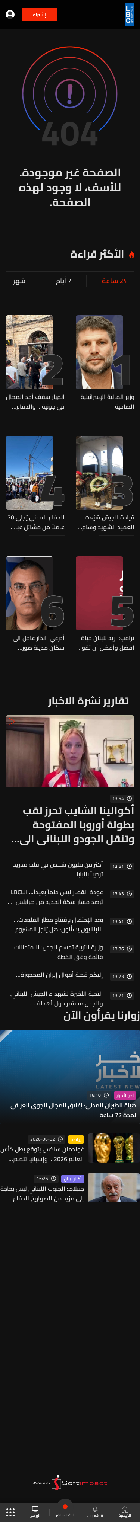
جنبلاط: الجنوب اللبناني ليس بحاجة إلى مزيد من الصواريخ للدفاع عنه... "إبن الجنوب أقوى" (42, 1193)
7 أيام (63, 281)
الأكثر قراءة (97, 254)
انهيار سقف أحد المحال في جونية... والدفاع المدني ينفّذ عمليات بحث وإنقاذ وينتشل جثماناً (35, 401)
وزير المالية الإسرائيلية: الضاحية (106, 401)
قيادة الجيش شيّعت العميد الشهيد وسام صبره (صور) (108, 522)
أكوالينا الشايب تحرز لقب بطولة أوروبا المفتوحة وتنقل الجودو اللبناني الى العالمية (76, 824)
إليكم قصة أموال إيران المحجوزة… (59, 974)
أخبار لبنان (72, 1179)
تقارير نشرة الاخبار (88, 701)
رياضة (76, 1139)
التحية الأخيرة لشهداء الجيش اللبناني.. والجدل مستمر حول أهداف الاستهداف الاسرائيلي (55, 998)
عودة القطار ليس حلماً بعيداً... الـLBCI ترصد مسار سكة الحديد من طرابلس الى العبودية (54, 897)
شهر (19, 281)
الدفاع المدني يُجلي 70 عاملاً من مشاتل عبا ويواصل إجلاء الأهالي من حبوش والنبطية (36, 522)
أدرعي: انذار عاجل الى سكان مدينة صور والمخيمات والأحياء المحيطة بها (39, 642)
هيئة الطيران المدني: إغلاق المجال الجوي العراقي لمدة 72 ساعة (73, 1110)
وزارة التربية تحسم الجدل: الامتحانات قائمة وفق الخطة (58, 952)
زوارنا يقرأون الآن (101, 1015)
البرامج (35, 1512)
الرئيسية (125, 1512)
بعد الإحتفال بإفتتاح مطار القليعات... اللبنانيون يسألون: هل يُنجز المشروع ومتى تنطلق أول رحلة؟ (58, 924)
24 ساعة (114, 281)
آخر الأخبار (125, 1095)
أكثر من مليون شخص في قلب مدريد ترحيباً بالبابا (58, 869)
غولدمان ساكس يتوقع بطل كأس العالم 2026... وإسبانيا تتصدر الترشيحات (42, 1154)
